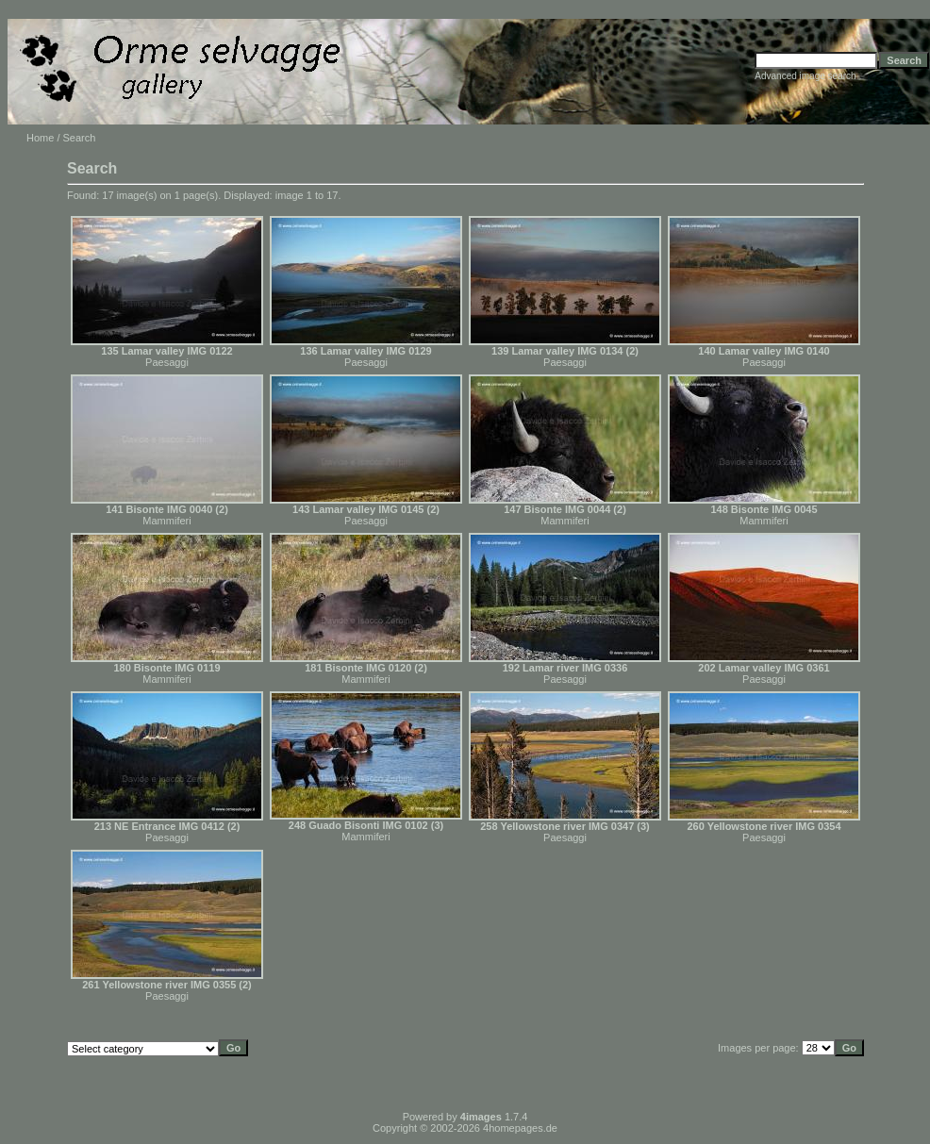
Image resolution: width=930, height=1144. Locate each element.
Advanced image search (805, 76)
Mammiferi (166, 520)
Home (40, 137)
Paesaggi (167, 362)
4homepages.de (520, 1128)
